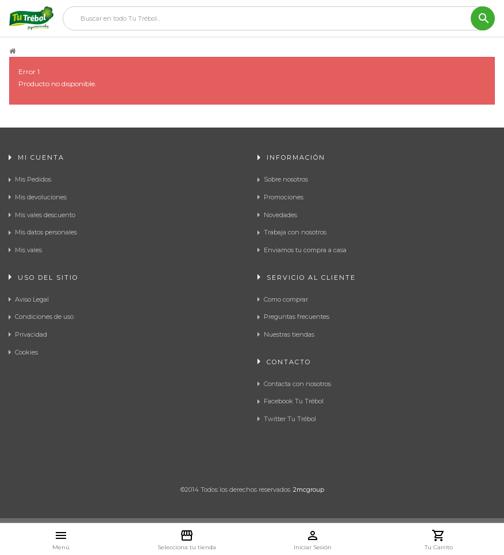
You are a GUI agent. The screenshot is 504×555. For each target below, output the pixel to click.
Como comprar (286, 299)
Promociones (283, 197)
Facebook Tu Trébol (294, 401)
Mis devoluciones (41, 197)
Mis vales (28, 250)
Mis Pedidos (33, 179)
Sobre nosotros (286, 179)
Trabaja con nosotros (295, 232)
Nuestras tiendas (289, 334)
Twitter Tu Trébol (290, 419)
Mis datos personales (46, 232)
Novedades (280, 215)
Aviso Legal (32, 299)
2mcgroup (308, 489)
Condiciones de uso (44, 317)
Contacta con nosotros (297, 384)
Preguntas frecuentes (296, 317)
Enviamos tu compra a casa (305, 250)
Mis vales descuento (45, 215)
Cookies (26, 352)
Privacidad (31, 334)
